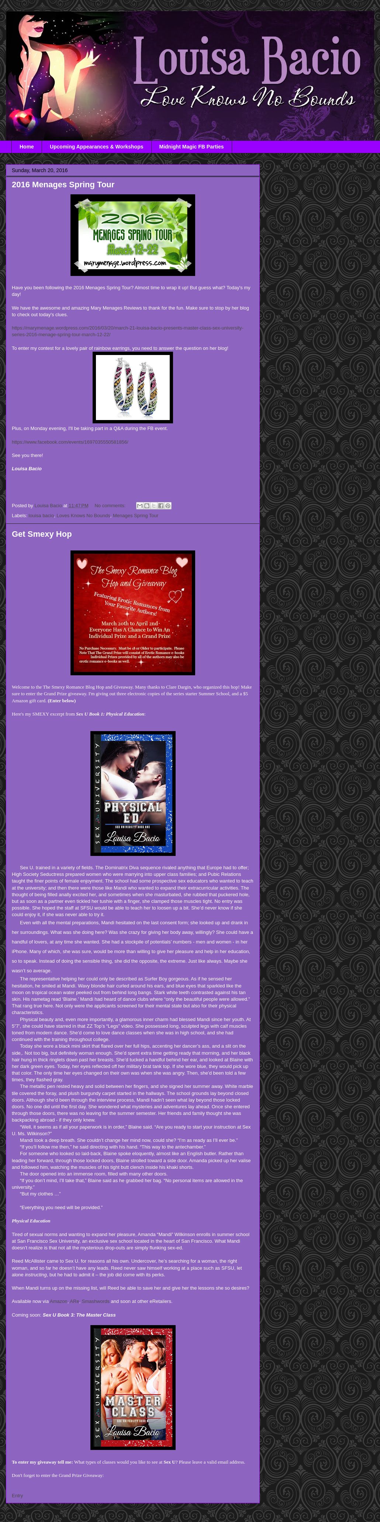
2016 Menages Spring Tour (63, 184)
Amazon (59, 1301)
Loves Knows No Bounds (83, 515)
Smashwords (96, 1301)
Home (27, 147)
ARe (74, 1301)
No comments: (110, 505)
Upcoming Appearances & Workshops (97, 147)
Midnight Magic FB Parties (191, 147)
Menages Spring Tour (135, 515)
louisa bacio (41, 515)
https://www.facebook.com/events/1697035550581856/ (70, 442)
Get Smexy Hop (42, 534)
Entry (17, 1495)
